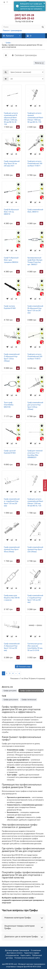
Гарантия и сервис (31, 953)
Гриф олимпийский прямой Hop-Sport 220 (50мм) (35, 549)
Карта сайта (26, 955)
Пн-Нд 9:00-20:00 (24, 21)
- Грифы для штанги (10, 699)
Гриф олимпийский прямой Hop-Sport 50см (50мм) (12, 549)
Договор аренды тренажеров (17, 950)
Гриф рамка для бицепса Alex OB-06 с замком (12, 597)
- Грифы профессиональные (30, 691)
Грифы (8, 43)
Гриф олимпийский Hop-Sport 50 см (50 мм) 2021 (12, 163)
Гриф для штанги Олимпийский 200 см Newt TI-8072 (34, 356)
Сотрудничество (12, 955)
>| (19, 673)
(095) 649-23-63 (24, 18)
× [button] (44, 3)
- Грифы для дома (9, 691)
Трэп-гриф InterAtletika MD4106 (8, 404)
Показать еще (23, 666)
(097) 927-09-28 (24, 15)
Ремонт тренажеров (12, 30)
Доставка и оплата (14, 953)
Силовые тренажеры (24, 55)
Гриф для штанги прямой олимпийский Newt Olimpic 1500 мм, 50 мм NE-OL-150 (35, 117)
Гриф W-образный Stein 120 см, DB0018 (11, 212)
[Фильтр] (45, 485)
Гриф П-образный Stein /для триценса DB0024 (11, 260)
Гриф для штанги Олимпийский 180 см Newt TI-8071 (34, 163)
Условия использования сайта (27, 958)
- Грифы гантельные (28, 699)
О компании (36, 950)
